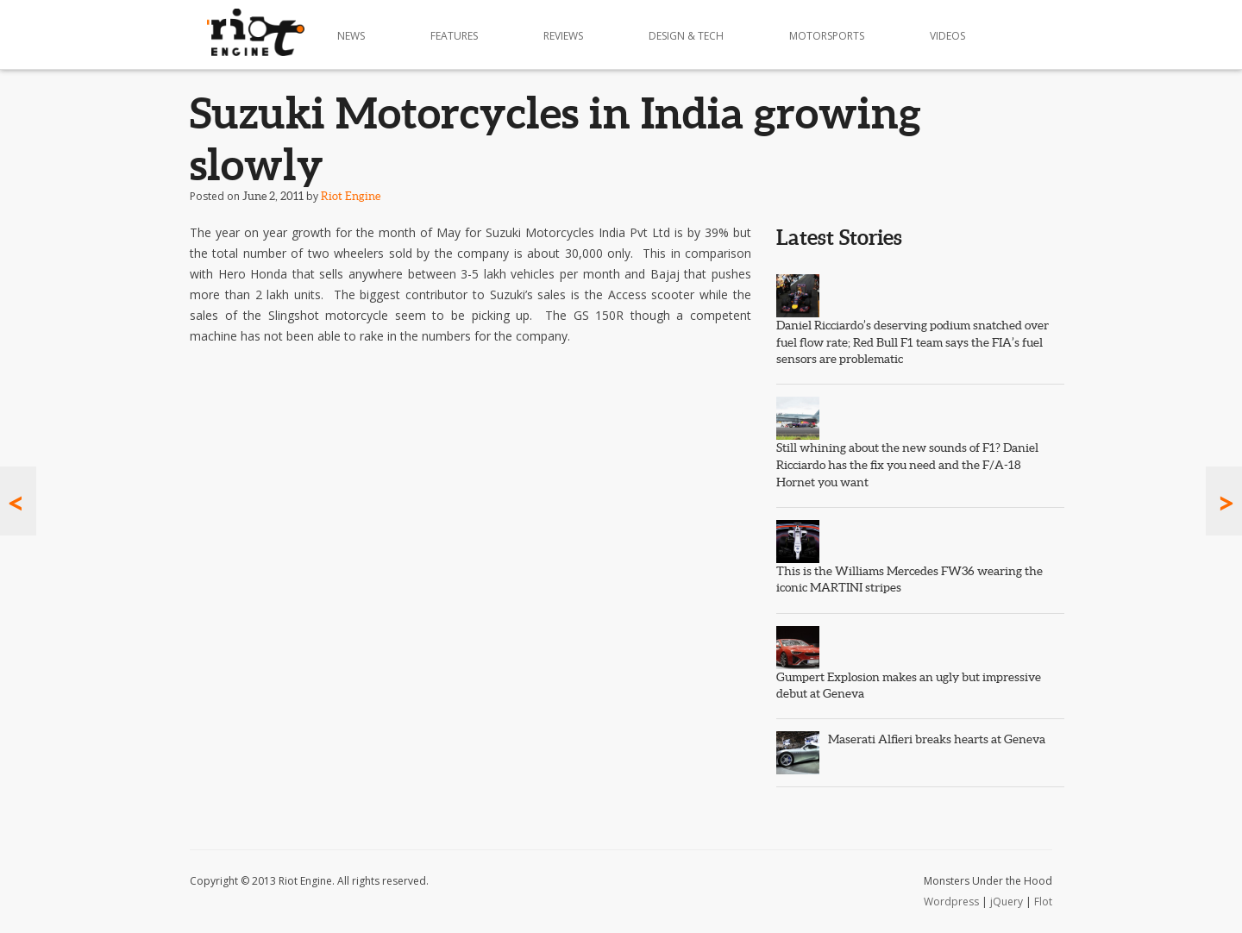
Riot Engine (350, 196)
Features (454, 35)
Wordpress (951, 901)
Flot (1043, 901)
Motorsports (826, 35)
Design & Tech (686, 35)
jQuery (1006, 901)
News (351, 35)
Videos (947, 35)
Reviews (563, 35)
